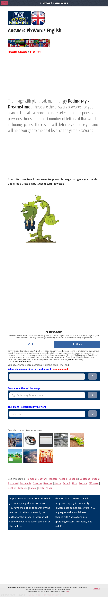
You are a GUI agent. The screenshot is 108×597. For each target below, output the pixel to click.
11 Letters (35, 51)
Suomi (66, 483)
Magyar (42, 478)
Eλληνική (94, 483)
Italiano (63, 478)
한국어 (50, 488)
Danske (48, 483)
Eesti (41, 488)
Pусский (13, 483)
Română (31, 478)
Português (25, 483)
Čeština (12, 488)
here (67, 591)
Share (77, 344)
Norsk (57, 483)
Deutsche (84, 478)
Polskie (83, 483)
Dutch (95, 478)
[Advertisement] (54, 78)
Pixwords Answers (17, 51)
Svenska (37, 483)
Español (73, 478)
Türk (74, 483)
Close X (96, 588)
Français (52, 478)
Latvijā (32, 488)
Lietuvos (22, 488)
